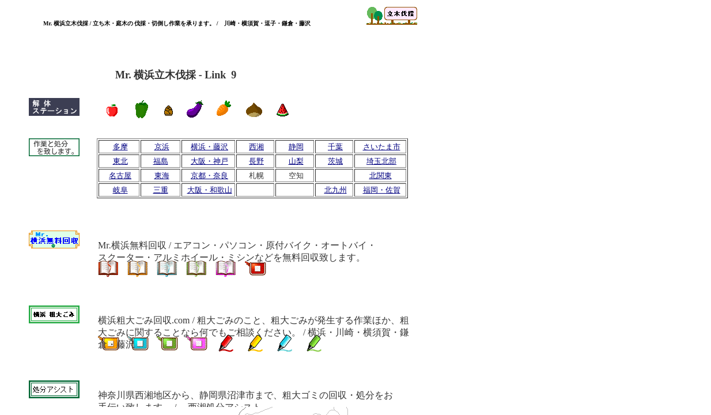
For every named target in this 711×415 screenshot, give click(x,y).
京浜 (161, 146)
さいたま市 (381, 146)
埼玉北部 (381, 161)
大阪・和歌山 (209, 190)
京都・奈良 (209, 175)
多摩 (120, 146)
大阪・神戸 (209, 161)
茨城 (335, 161)
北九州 (335, 190)
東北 (120, 161)
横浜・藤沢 (209, 146)
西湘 (256, 146)
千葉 (335, 146)
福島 (160, 161)
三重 (160, 190)
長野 (256, 161)
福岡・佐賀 (381, 190)
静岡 (296, 146)
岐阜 (120, 190)
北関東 (380, 175)
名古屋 (120, 175)
